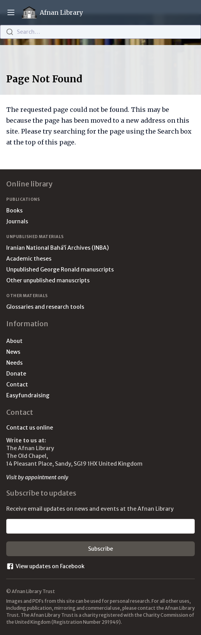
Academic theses (28, 258)
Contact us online (29, 427)
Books (14, 210)
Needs (14, 362)
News (13, 351)
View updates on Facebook (45, 566)
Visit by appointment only (37, 477)
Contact (17, 384)
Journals (17, 221)
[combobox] (100, 32)
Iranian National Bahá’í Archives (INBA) (57, 247)
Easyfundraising (27, 395)
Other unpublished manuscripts (48, 280)
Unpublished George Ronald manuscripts (60, 269)
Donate (16, 373)
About (14, 341)
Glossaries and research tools (45, 306)
